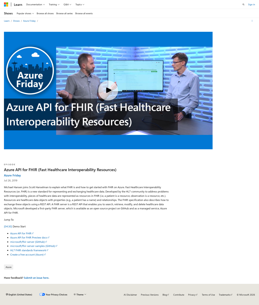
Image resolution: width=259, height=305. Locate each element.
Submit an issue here (36, 277)
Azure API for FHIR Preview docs (28, 237)
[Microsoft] (6, 4)
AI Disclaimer (130, 294)
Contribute (178, 294)
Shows (16, 20)
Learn (7, 20)
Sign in (251, 4)
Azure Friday (29, 20)
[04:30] (8, 226)
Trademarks (224, 294)
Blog (165, 294)
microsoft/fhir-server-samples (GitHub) (32, 246)
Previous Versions (150, 294)
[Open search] (243, 4)
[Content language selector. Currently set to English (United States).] (19, 294)
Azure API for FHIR (20, 233)
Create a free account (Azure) (27, 254)
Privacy (191, 294)
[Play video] (108, 90)
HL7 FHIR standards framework (28, 250)
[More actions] (252, 20)
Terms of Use (208, 294)
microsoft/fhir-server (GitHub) (27, 241)
